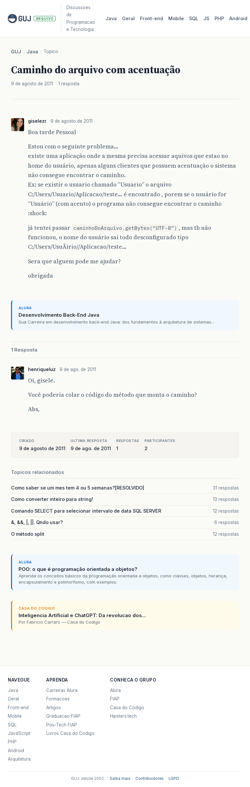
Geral (128, 18)
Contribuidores (149, 778)
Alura (115, 690)
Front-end (18, 707)
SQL (193, 18)
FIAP (114, 698)
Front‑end (151, 18)
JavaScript (19, 733)
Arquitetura (19, 759)
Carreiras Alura (61, 690)
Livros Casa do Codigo (70, 733)
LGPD (174, 778)
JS (206, 18)
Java (111, 18)
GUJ (16, 52)
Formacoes (58, 698)
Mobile (176, 18)
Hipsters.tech (123, 716)
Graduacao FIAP (63, 716)
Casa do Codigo (127, 707)
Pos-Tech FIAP (61, 724)
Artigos (53, 707)
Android (238, 18)
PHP (219, 18)
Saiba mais (120, 778)
